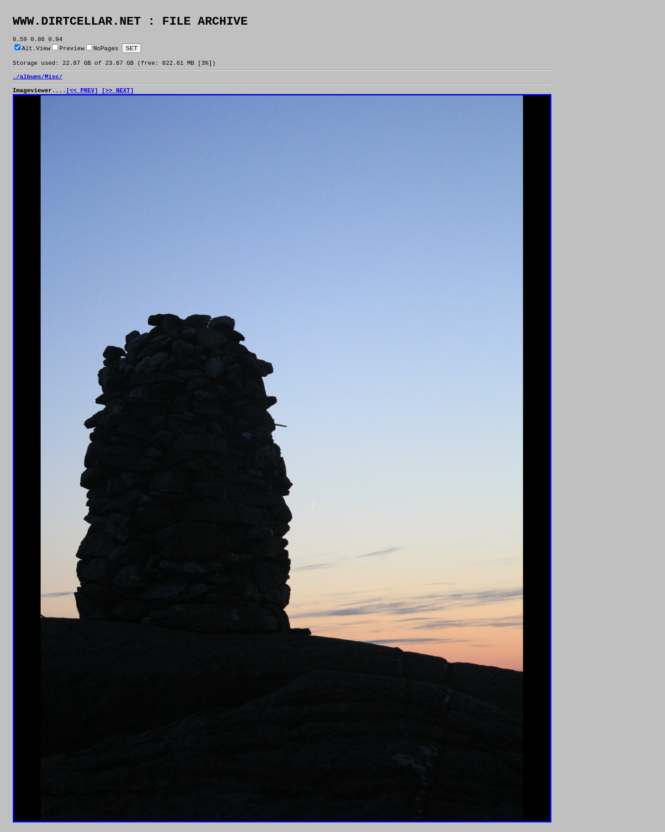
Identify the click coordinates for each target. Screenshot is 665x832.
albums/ (32, 84)
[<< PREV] (82, 99)
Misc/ (54, 84)
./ (16, 84)
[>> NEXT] (118, 99)
